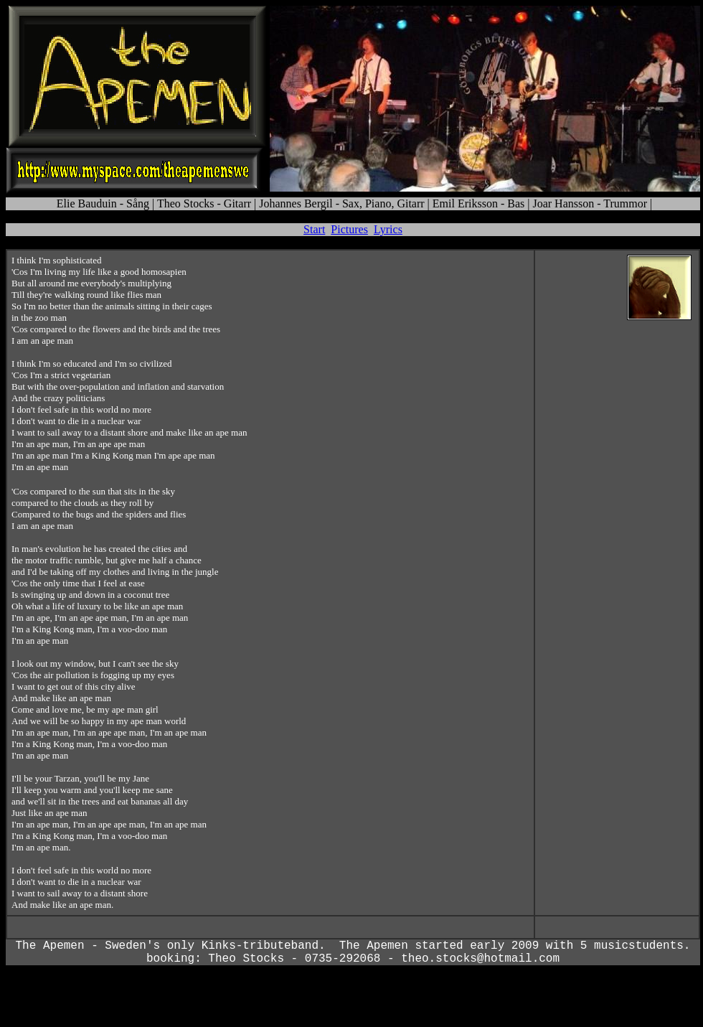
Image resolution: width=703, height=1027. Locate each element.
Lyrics (388, 229)
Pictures (349, 229)
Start (314, 229)
